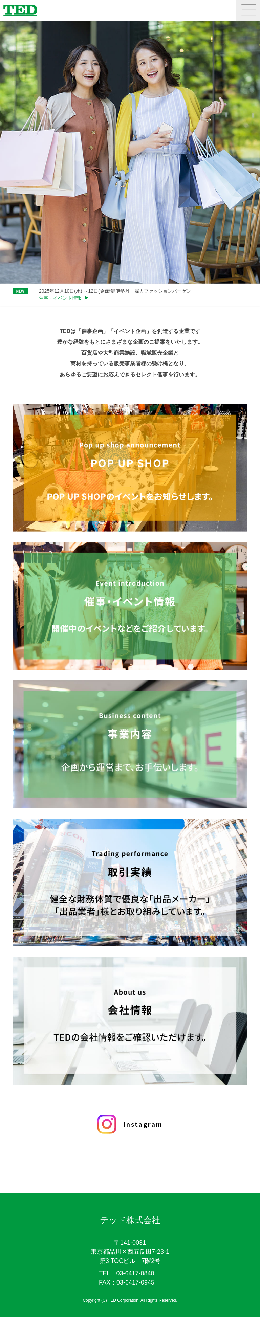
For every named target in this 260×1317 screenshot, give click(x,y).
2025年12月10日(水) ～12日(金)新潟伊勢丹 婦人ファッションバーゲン (115, 291)
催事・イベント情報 (60, 298)
